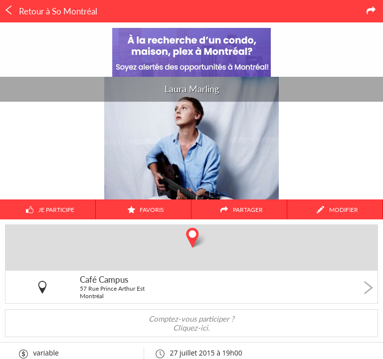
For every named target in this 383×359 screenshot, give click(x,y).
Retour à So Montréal (50, 10)
